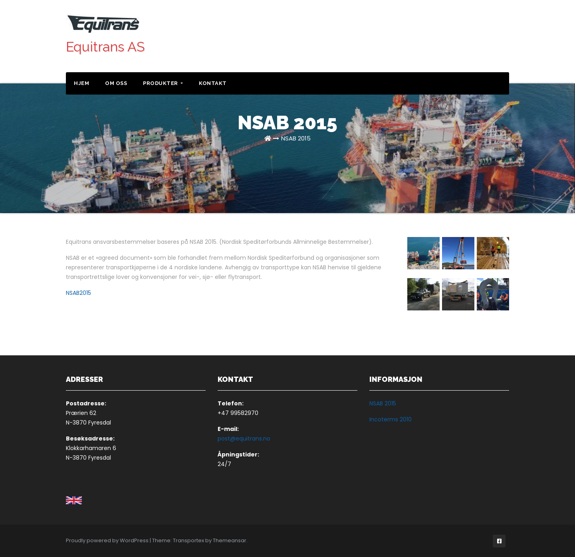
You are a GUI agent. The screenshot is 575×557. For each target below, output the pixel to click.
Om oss (116, 83)
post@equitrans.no (244, 438)
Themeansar (229, 540)
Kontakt (213, 83)
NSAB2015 (78, 293)
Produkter (163, 83)
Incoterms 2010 (390, 419)
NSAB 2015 (296, 138)
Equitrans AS (105, 47)
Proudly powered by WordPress (108, 540)
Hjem (81, 83)
